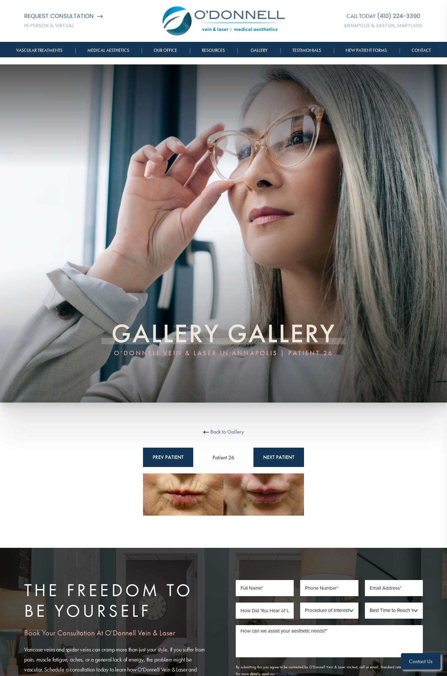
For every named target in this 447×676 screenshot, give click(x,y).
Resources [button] (213, 50)
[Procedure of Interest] (329, 611)
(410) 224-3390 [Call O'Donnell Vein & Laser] (398, 16)
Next (278, 457)
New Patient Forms (366, 50)
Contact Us (421, 661)
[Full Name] (265, 588)
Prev (168, 457)
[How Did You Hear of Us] (265, 611)
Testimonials (306, 50)
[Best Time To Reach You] (394, 611)
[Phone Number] (329, 588)
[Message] (329, 641)
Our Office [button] (165, 50)
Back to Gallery (223, 431)
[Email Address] (394, 588)
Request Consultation (63, 16)
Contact (421, 50)
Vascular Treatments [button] (39, 50)
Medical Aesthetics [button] (108, 50)
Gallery (259, 50)
